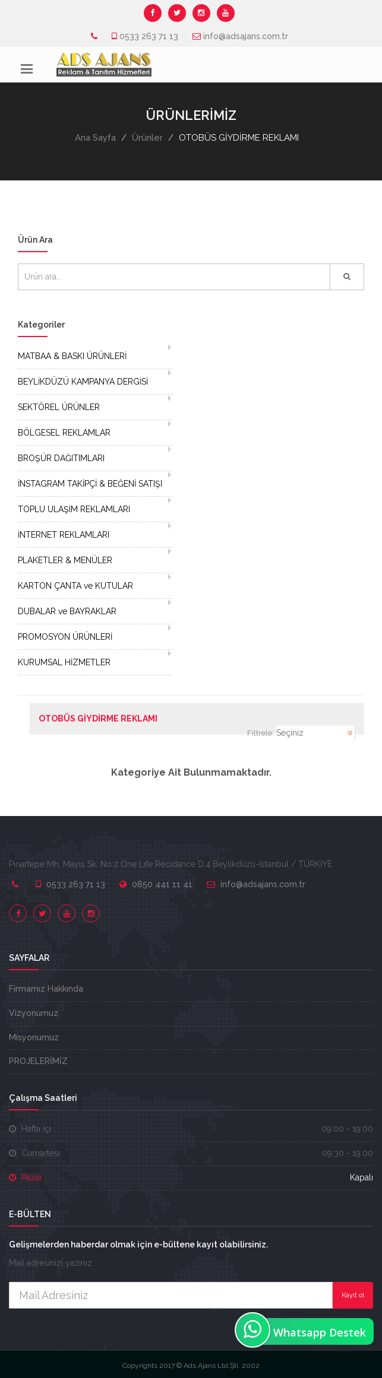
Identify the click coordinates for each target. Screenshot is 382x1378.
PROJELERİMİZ (38, 1061)
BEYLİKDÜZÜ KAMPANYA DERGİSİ (83, 381)
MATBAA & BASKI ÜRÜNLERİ (72, 356)
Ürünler (147, 137)
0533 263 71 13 (148, 36)
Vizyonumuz (33, 1013)
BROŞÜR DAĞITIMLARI (61, 458)
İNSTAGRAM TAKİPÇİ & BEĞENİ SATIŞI (90, 483)
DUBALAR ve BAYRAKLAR (67, 611)
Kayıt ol (353, 1295)
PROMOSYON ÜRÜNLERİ (65, 637)
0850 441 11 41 (162, 884)
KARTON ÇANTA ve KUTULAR (75, 585)
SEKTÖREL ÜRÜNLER (59, 407)
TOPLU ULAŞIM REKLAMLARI (74, 509)
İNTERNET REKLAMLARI (63, 534)
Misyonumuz (34, 1037)
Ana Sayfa (95, 137)
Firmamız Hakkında (46, 988)
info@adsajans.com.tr (245, 36)
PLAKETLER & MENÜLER (65, 560)
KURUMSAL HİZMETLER (64, 662)
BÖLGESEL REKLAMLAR (64, 432)
